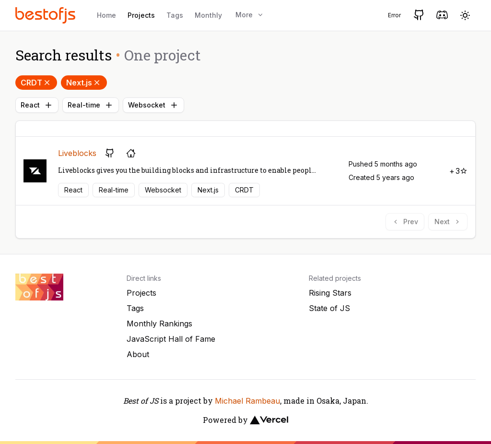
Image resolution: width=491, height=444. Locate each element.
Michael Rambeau (247, 401)
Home (106, 15)
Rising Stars (330, 293)
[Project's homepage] (130, 153)
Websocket (153, 105)
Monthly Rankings (159, 323)
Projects (141, 15)
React (37, 105)
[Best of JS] (46, 15)
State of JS (329, 308)
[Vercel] (269, 420)
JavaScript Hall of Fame (171, 339)
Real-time (91, 105)
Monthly (208, 15)
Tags (174, 15)
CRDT (36, 82)
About (138, 354)
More (249, 15)
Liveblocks (77, 153)
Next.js (84, 82)
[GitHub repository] (109, 153)
